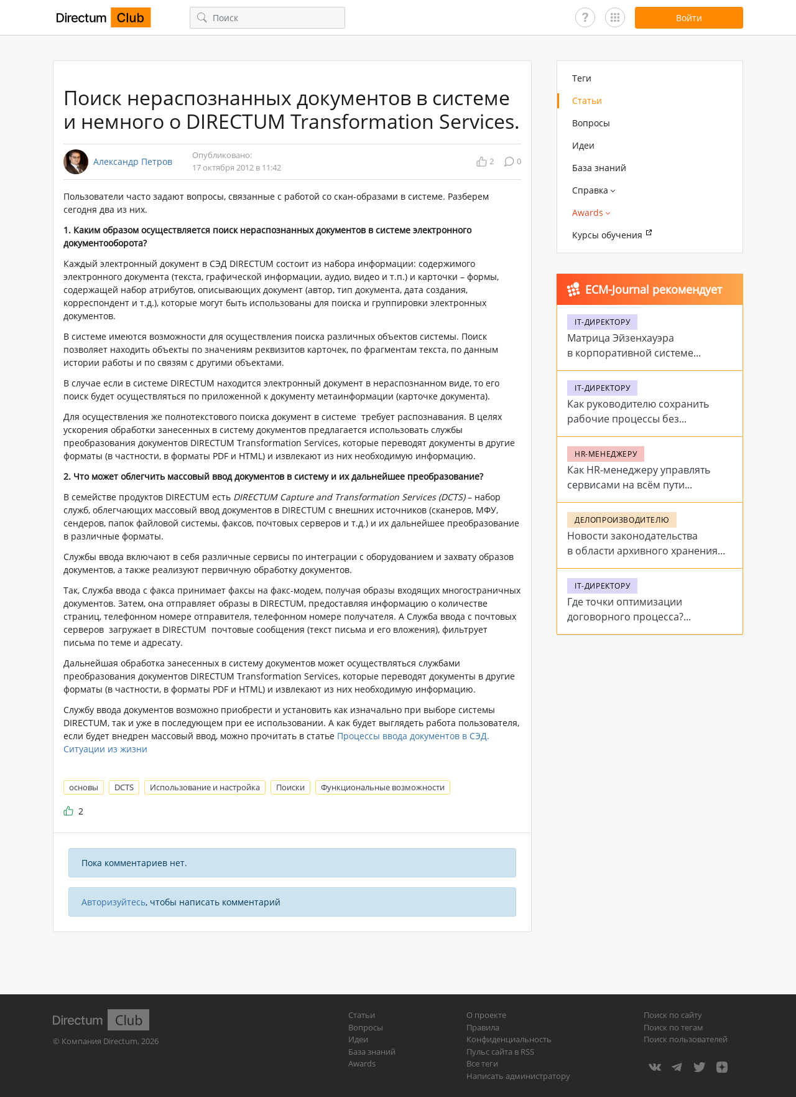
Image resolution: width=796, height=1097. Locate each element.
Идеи (583, 145)
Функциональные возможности (383, 787)
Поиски (290, 787)
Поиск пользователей (686, 1039)
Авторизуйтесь (113, 902)
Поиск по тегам (673, 1027)
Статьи (587, 100)
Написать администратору (518, 1075)
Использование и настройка (205, 787)
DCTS (124, 787)
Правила (482, 1027)
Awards (362, 1063)
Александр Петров (132, 161)
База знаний (599, 168)
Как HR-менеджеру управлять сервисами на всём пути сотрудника (638, 484)
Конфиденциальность (509, 1039)
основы (83, 787)
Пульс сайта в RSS (500, 1051)
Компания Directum (99, 1041)
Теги (581, 78)
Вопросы (591, 123)
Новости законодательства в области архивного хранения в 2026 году (642, 550)
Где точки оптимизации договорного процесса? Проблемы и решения (625, 616)
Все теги (482, 1063)
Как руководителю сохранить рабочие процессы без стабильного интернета (638, 419)
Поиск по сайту (673, 1014)
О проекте (486, 1014)
